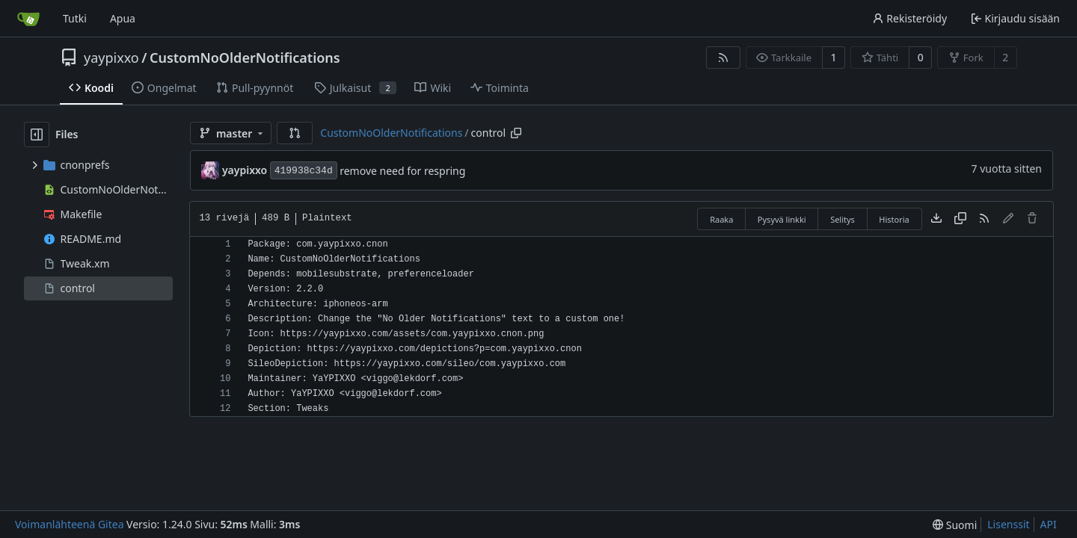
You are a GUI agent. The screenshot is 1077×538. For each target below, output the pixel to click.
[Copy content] (960, 219)
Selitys (842, 219)
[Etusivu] (28, 18)
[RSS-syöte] (723, 57)
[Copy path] (516, 133)
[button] (295, 133)
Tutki (75, 18)
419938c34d (303, 170)
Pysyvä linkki (782, 219)
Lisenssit (1008, 524)
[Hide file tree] (36, 134)
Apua (122, 18)
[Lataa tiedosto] (936, 219)
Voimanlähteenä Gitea (69, 524)
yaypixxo (111, 57)
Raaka (721, 219)
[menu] (955, 525)
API (1048, 524)
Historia (894, 219)
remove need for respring (402, 171)
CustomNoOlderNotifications (245, 57)
